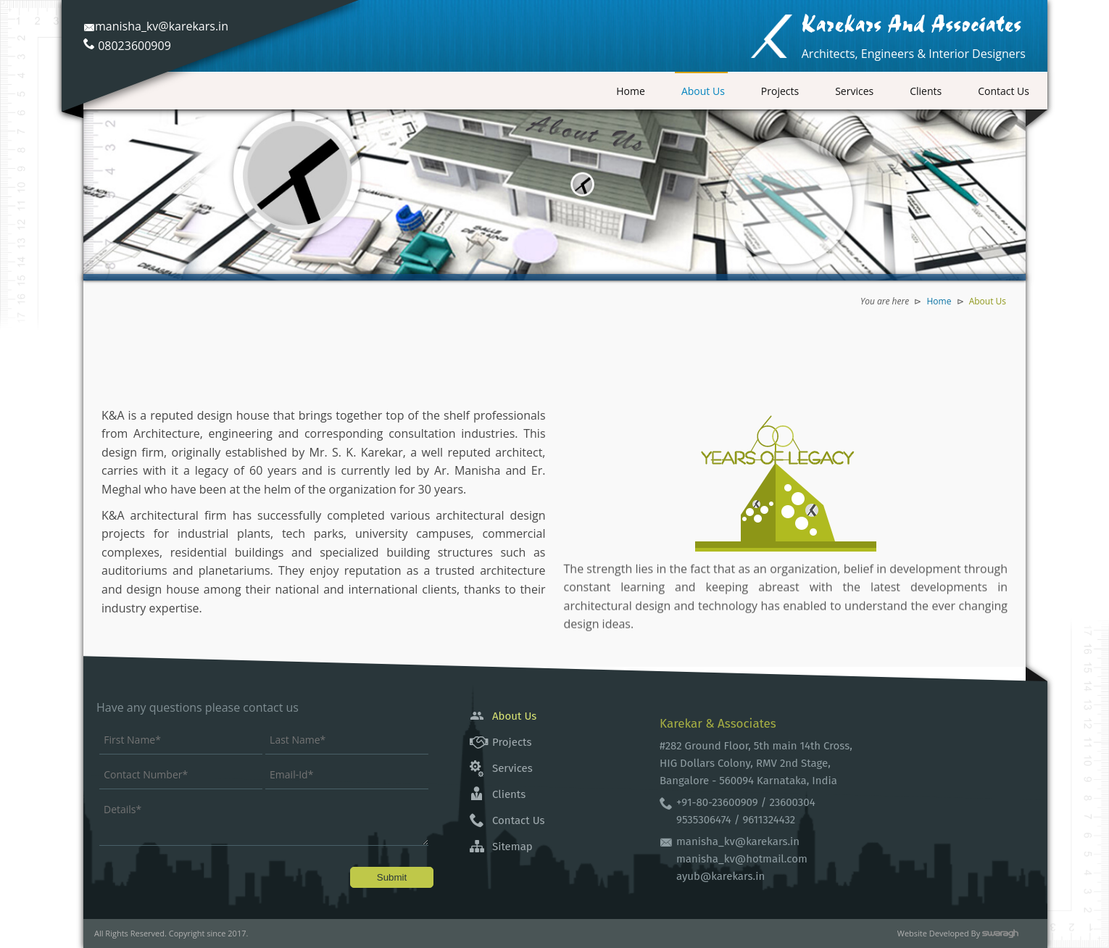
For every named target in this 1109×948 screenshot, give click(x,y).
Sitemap (512, 846)
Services (854, 91)
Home (630, 91)
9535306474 (705, 819)
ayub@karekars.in (720, 876)
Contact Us (1003, 91)
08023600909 (134, 46)
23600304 (792, 802)
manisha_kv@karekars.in (155, 26)
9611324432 (768, 819)
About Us (703, 91)
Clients (926, 91)
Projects (780, 91)
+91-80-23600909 (717, 802)
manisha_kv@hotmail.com (741, 858)
